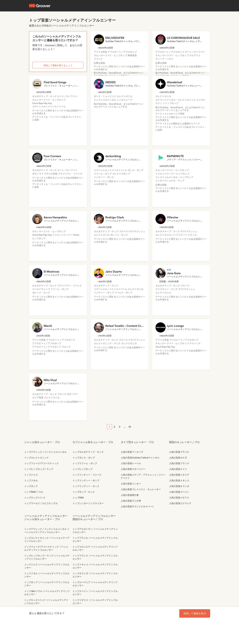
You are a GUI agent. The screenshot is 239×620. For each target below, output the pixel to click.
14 (129, 426)
